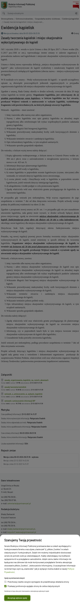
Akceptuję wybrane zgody (17, 598)
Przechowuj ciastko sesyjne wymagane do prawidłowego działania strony (36, 581)
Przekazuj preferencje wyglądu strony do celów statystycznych (32, 586)
